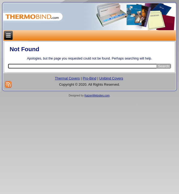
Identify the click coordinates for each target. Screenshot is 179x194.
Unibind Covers (111, 78)
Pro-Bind (90, 78)
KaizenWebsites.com (96, 95)
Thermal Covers (67, 78)
